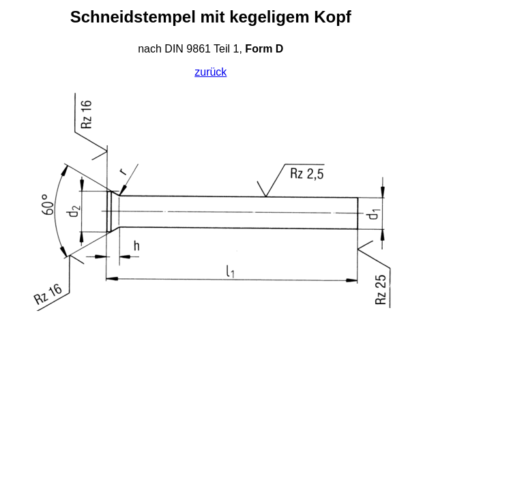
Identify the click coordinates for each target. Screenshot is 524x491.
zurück (210, 72)
